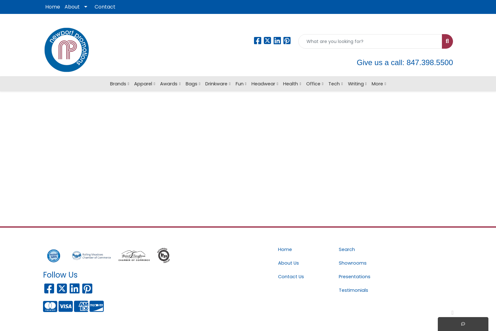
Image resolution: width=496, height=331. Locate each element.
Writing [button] (356, 84)
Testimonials (353, 290)
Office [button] (313, 84)
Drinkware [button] (216, 84)
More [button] (377, 84)
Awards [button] (168, 84)
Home (52, 6)
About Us (288, 263)
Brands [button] (118, 84)
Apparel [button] (143, 84)
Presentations (354, 276)
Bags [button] (191, 84)
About (72, 6)
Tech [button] (334, 84)
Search (347, 249)
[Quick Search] (370, 41)
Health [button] (290, 84)
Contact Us (291, 276)
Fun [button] (240, 84)
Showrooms (353, 263)
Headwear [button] (263, 84)
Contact (105, 6)
